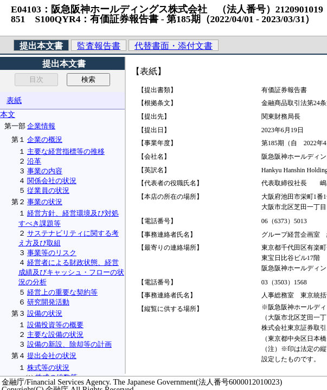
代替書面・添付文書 (173, 45)
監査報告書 (98, 45)
